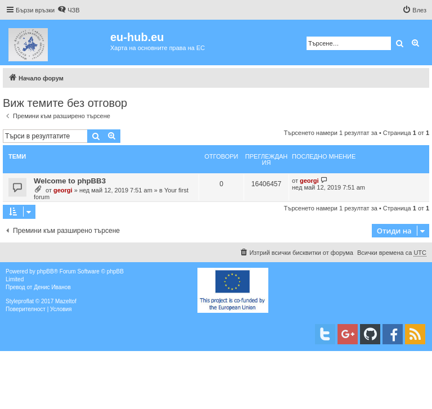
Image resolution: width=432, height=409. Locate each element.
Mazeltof (65, 301)
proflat (26, 301)
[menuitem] (68, 10)
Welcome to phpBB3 (70, 181)
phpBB (45, 271)
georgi (63, 190)
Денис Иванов (52, 287)
